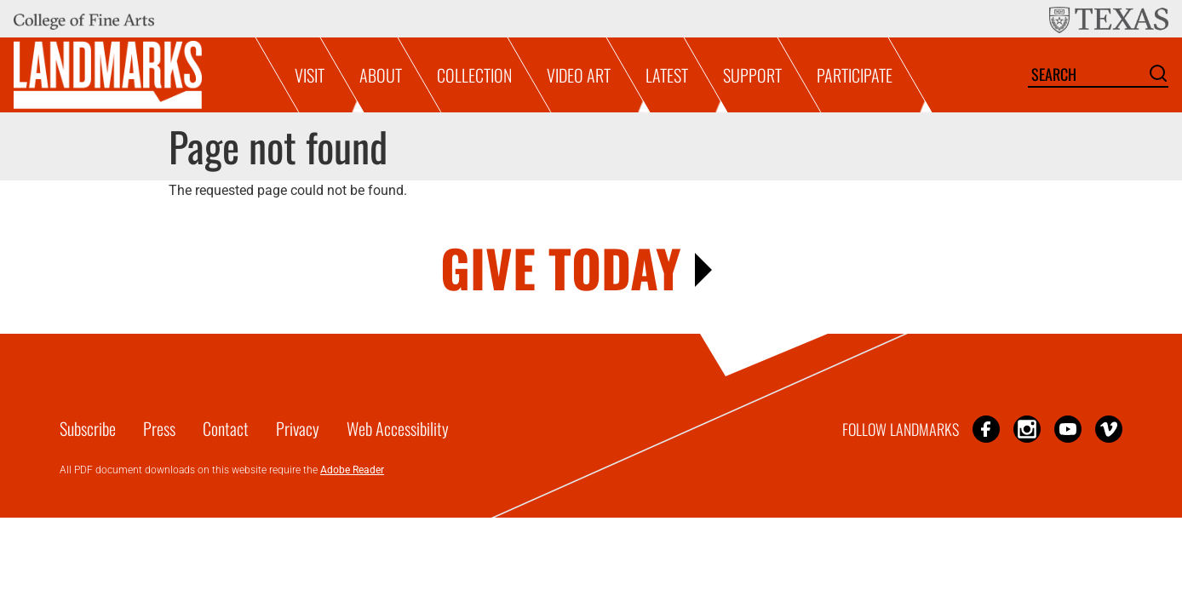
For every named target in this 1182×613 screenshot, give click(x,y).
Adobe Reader (352, 470)
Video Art (579, 75)
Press (159, 428)
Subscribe (88, 428)
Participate (854, 75)
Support (752, 75)
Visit (309, 75)
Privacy (297, 428)
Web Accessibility (398, 428)
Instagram (1027, 429)
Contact (226, 428)
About (380, 75)
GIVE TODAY (560, 267)
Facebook (986, 429)
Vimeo (1109, 429)
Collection (474, 75)
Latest (667, 75)
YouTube (1068, 429)
